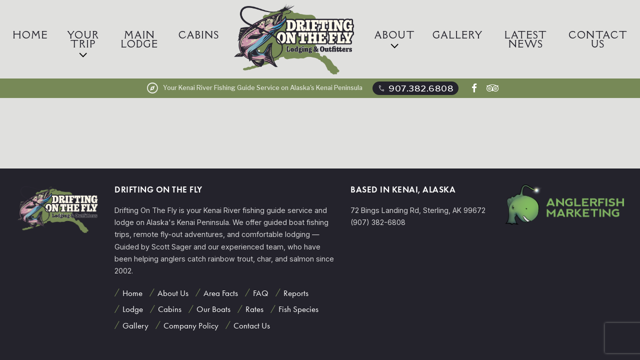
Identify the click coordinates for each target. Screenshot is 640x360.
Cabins (198, 35)
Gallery (457, 35)
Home (30, 35)
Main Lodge (139, 39)
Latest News (525, 39)
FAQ (260, 293)
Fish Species (298, 309)
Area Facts (221, 293)
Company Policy (191, 325)
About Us (173, 293)
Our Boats (213, 309)
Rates (255, 309)
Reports (296, 293)
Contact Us (598, 39)
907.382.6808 (415, 88)
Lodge (132, 309)
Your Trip (83, 39)
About (394, 35)
